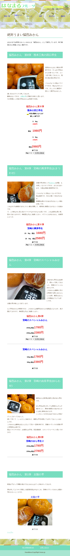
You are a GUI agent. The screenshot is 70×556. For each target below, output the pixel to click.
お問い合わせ (44, 547)
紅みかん (52, 183)
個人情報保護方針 (28, 547)
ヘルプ (60, 7)
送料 (40, 16)
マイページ (47, 7)
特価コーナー (18, 16)
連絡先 (63, 16)
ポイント (29, 16)
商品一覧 (7, 16)
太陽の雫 (23, 96)
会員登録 (55, 7)
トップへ (10, 532)
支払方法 (52, 16)
